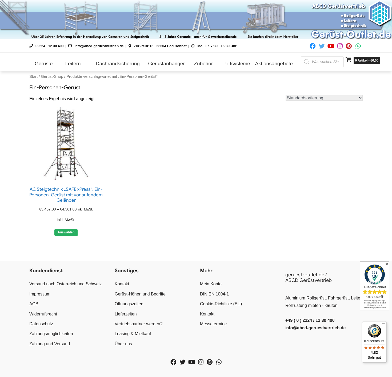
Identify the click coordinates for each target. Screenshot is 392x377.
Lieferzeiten (126, 314)
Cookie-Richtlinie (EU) (221, 304)
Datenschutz (41, 324)
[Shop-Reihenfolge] (324, 98)
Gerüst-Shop (52, 76)
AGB (33, 304)
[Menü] (383, 324)
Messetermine (213, 324)
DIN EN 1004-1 (214, 294)
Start (33, 76)
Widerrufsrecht (43, 314)
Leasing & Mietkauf (133, 333)
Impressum (39, 294)
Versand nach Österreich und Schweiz (65, 284)
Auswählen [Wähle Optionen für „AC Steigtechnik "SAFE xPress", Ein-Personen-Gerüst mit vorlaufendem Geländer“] (66, 232)
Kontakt (122, 284)
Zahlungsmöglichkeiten (51, 333)
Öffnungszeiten (129, 304)
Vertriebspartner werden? (139, 324)
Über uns (123, 344)
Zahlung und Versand (49, 344)
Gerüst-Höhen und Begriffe (140, 294)
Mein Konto (211, 284)
